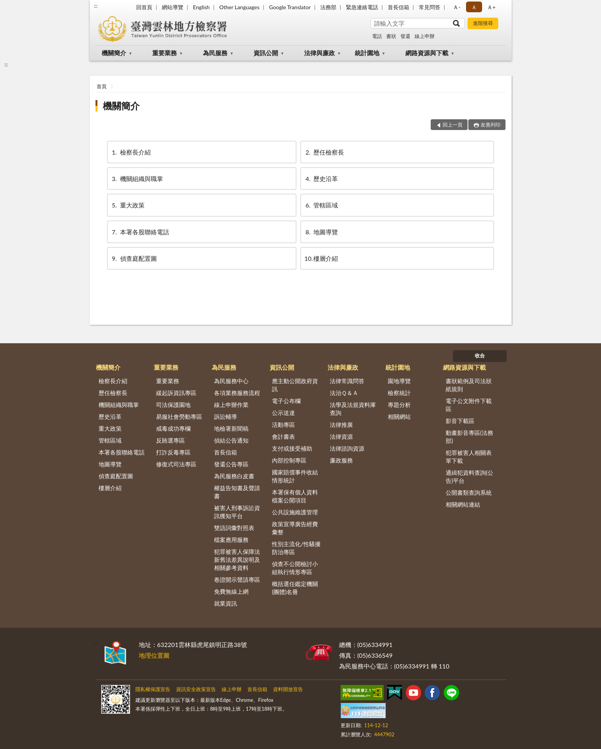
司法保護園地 (173, 404)
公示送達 (283, 412)
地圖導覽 (321, 231)
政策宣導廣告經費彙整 (295, 527)
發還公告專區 (231, 464)
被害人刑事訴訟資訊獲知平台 (237, 511)
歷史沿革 (321, 178)
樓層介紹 (321, 258)
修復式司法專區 (176, 464)
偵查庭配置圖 (134, 258)
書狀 (391, 36)
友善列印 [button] (491, 125)
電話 (377, 36)
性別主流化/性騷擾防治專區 (296, 547)
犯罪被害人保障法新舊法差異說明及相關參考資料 (237, 559)
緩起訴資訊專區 (176, 392)
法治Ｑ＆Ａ (344, 392)
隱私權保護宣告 (152, 689)
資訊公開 (266, 52)
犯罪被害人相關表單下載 (469, 456)
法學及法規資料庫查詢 (353, 408)
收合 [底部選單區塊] (480, 355)
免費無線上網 (231, 591)
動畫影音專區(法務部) (469, 436)
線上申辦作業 (231, 404)
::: (96, 6)
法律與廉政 (319, 52)
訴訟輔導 (225, 416)
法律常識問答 (347, 380)
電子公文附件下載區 (469, 404)
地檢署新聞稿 (231, 428)
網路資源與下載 (426, 52)
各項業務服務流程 (237, 392)
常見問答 (429, 7)
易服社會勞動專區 (179, 416)
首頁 (102, 86)
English (201, 7)
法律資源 (341, 436)
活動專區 (283, 424)
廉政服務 (341, 460)
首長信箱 (398, 7)
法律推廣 (341, 424)
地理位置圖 (154, 655)
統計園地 (367, 52)
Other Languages (239, 7)
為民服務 (215, 52)
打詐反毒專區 (173, 452)
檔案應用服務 (231, 539)
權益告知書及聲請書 (237, 491)
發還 (405, 36)
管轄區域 (321, 205)
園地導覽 (399, 380)
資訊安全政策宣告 (196, 689)
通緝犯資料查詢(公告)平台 (469, 476)
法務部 (328, 7)
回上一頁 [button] (453, 125)
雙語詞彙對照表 (234, 527)
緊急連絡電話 (362, 7)
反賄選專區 (170, 440)
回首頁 (144, 7)
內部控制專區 (289, 460)
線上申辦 (425, 36)
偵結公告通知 (231, 440)
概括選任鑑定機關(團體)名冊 (295, 587)
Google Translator (290, 7)
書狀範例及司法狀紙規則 (469, 384)
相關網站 (399, 416)
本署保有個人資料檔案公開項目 (295, 496)
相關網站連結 (463, 504)
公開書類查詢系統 (469, 492)
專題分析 (399, 404)
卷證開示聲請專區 (237, 579)
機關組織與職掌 (137, 178)
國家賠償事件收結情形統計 (295, 476)
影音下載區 (460, 420)
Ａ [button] (474, 7)
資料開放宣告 (288, 689)
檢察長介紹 (131, 152)
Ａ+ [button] (491, 7)
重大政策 (128, 205)
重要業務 (164, 52)
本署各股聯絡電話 (140, 231)
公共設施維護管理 (295, 512)
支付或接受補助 (292, 448)
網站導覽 (172, 7)
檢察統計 (399, 392)
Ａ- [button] (456, 7)
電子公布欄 (286, 400)
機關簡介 (114, 52)
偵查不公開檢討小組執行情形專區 (295, 567)
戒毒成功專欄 (173, 428)
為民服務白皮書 (234, 475)
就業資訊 (225, 603)
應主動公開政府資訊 (295, 384)
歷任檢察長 (324, 152)
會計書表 (283, 436)
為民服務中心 (231, 380)
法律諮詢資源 (347, 448)
